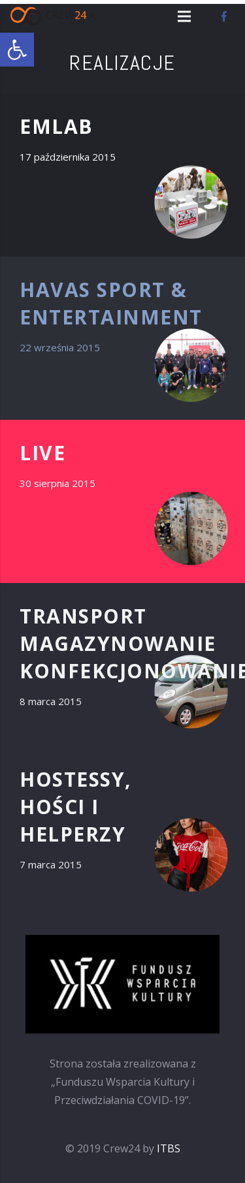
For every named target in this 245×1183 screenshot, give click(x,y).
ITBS (168, 1148)
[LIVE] (122, 501)
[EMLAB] (122, 175)
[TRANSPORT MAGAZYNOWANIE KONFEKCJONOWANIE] (122, 664)
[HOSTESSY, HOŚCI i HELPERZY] (122, 827)
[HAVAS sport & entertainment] (122, 338)
